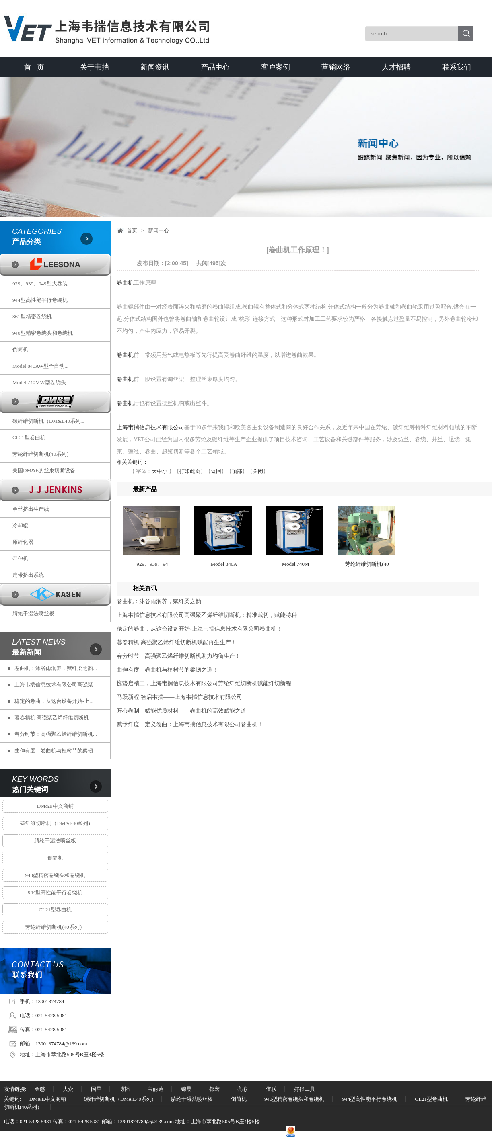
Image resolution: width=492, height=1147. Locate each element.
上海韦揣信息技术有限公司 (150, 427)
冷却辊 (20, 525)
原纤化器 (22, 542)
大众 (68, 1089)
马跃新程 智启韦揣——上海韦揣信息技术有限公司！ (182, 697)
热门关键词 (30, 789)
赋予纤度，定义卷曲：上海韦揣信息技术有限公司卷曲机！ (190, 724)
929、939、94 (152, 564)
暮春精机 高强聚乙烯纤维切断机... (53, 718)
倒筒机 (20, 349)
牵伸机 (20, 558)
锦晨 (186, 1089)
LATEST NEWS (39, 642)
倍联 (271, 1089)
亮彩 (242, 1089)
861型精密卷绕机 (32, 316)
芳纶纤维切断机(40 (367, 564)
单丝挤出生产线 (30, 509)
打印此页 (189, 471)
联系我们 (456, 67)
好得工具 (304, 1089)
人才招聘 (396, 67)
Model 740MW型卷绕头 (39, 382)
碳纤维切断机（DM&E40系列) (55, 823)
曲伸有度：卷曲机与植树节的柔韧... (55, 751)
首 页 (34, 67)
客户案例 (275, 67)
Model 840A (223, 564)
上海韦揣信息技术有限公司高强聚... (55, 685)
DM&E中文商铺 (55, 806)
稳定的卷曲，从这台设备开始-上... (53, 701)
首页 (132, 230)
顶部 (237, 471)
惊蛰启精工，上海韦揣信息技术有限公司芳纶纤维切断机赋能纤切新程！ (207, 683)
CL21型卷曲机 (28, 437)
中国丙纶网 (132, 1135)
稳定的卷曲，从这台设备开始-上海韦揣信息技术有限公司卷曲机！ (199, 629)
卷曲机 (125, 283)
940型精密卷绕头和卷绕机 (42, 333)
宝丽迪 (155, 1089)
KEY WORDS (35, 779)
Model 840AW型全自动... (40, 366)
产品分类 (26, 242)
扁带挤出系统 (28, 575)
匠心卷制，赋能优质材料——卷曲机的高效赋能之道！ (184, 711)
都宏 (214, 1089)
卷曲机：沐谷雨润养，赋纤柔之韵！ (162, 601)
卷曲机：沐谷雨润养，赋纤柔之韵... (55, 668)
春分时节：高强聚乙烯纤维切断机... (55, 734)
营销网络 (335, 67)
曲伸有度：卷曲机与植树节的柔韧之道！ (167, 670)
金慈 (40, 1089)
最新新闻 (26, 652)
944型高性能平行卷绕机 (40, 300)
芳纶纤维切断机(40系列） (42, 454)
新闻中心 (158, 230)
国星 (96, 1089)
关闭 (258, 471)
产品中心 (215, 67)
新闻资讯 (154, 67)
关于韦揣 (94, 67)
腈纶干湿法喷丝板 (33, 613)
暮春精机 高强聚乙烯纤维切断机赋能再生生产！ (177, 642)
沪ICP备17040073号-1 (173, 1135)
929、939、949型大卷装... (41, 284)
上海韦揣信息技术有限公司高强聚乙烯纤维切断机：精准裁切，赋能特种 (207, 615)
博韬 (124, 1089)
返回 (216, 471)
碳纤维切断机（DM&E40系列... (48, 421)
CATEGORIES (37, 231)
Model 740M (295, 564)
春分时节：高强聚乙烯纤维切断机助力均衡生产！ (179, 656)
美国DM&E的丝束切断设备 (43, 470)
